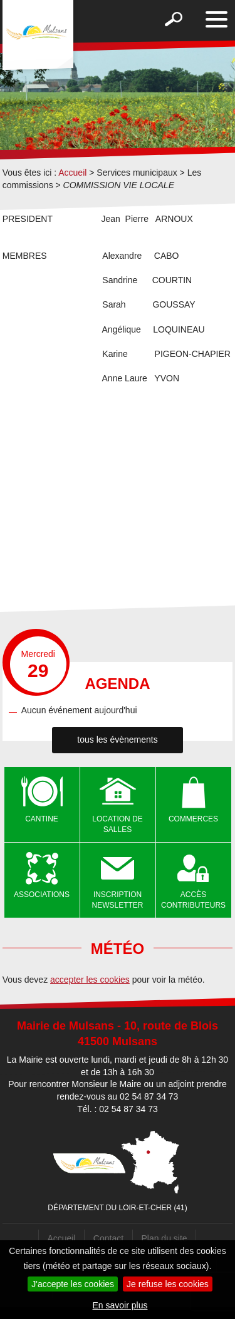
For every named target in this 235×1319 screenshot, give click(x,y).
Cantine (41, 819)
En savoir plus (120, 1305)
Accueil (72, 173)
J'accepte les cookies (72, 1284)
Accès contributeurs (193, 900)
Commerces (193, 819)
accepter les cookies (90, 980)
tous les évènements (117, 740)
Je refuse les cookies (168, 1284)
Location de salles (117, 824)
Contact (108, 1238)
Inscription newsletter (118, 900)
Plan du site (164, 1238)
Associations (42, 894)
